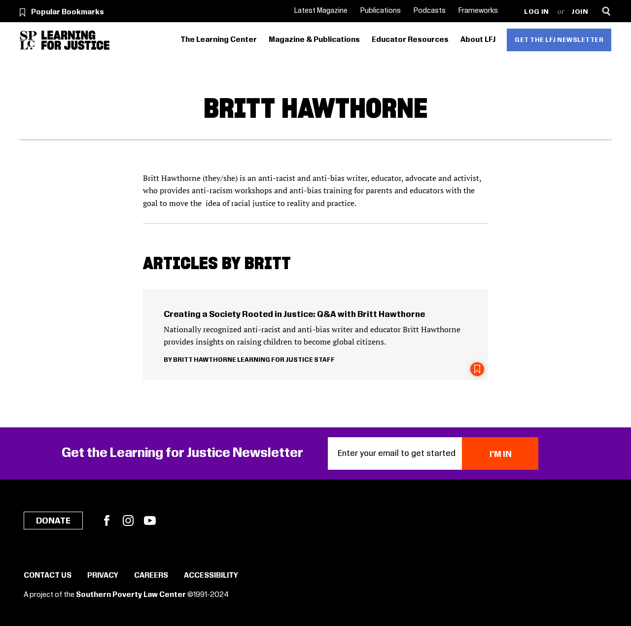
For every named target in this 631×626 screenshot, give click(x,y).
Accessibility (211, 575)
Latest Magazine (321, 10)
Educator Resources (410, 39)
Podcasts (430, 10)
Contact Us (47, 575)
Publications (380, 10)
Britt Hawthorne (204, 360)
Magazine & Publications (314, 39)
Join (580, 12)
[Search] (606, 11)
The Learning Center (218, 39)
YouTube (150, 520)
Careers (151, 575)
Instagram (128, 520)
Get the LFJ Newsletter (559, 40)
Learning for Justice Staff (286, 360)
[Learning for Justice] (75, 40)
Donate (53, 521)
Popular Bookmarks (67, 12)
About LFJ (477, 39)
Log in (536, 12)
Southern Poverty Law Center (131, 594)
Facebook (106, 520)
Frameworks (478, 10)
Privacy (102, 575)
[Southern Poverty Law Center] (28, 40)
